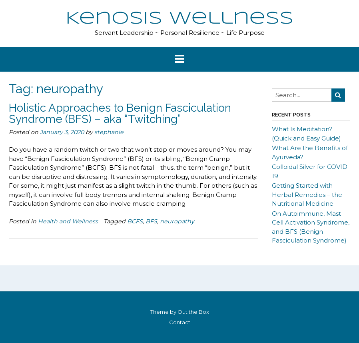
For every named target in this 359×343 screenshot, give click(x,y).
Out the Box (193, 312)
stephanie (109, 132)
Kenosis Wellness (179, 19)
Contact (179, 322)
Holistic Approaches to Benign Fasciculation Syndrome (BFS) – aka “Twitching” (120, 113)
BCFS (135, 221)
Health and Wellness (68, 221)
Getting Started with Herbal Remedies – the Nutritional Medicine (307, 194)
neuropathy (177, 221)
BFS (151, 221)
